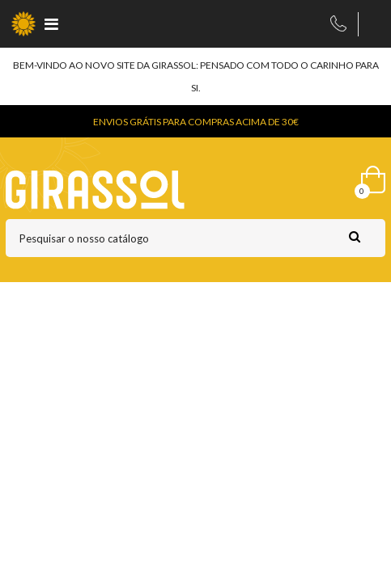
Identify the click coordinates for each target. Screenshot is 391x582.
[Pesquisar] (195, 238)
